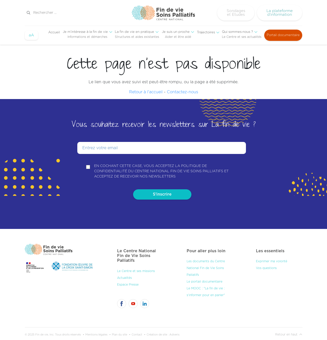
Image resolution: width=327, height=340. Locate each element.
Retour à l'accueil (146, 92)
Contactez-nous (182, 92)
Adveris (174, 332)
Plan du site (119, 332)
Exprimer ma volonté (271, 259)
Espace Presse (128, 282)
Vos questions (266, 266)
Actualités (124, 276)
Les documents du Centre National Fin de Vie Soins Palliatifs (206, 266)
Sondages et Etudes (236, 13)
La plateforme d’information (279, 13)
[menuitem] (54, 32)
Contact (137, 332)
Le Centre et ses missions (136, 269)
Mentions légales (96, 332)
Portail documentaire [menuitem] (283, 35)
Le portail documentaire (204, 280)
